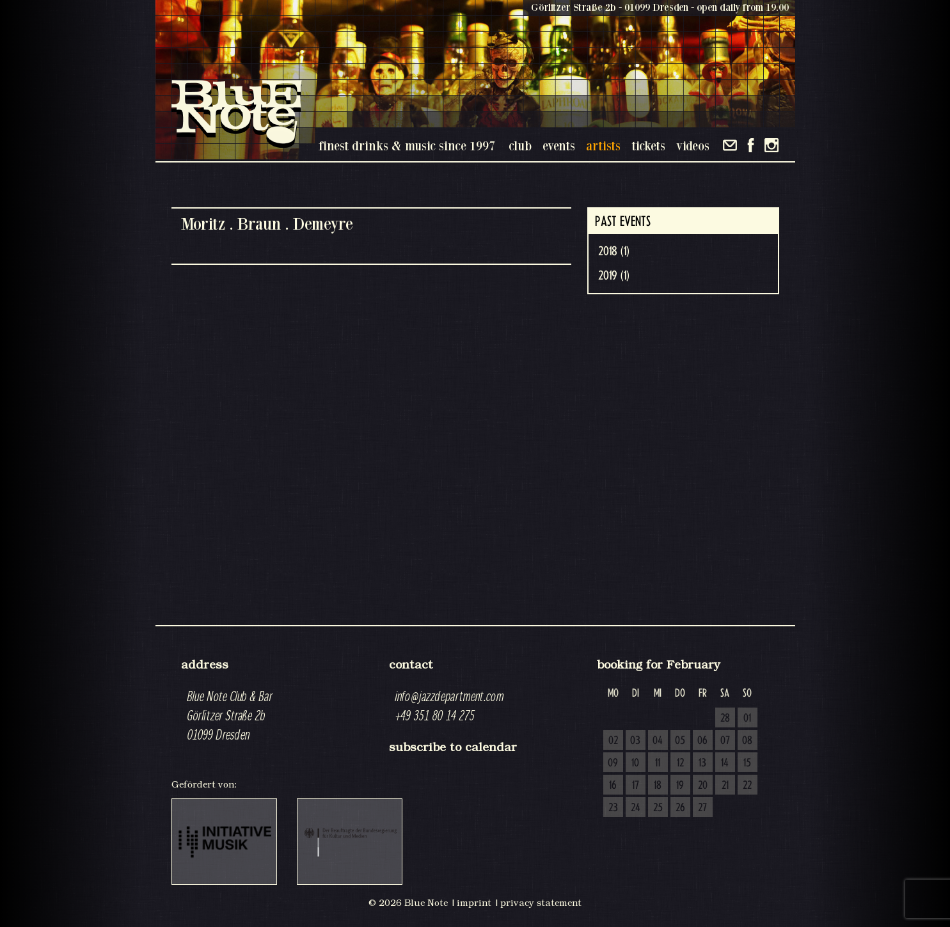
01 (747, 718)
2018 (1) (613, 251)
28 (725, 718)
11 (657, 763)
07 (725, 741)
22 (747, 785)
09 (613, 763)
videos (692, 145)
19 (680, 785)
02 (613, 741)
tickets (648, 145)
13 (702, 763)
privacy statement (541, 903)
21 (725, 785)
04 (658, 741)
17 (635, 785)
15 (747, 763)
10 (635, 763)
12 (680, 763)
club (520, 145)
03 (635, 741)
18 (657, 785)
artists (603, 145)
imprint (474, 903)
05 (680, 741)
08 (747, 741)
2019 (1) (613, 275)
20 (703, 785)
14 (725, 763)
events (558, 145)
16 (613, 785)
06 (702, 741)
